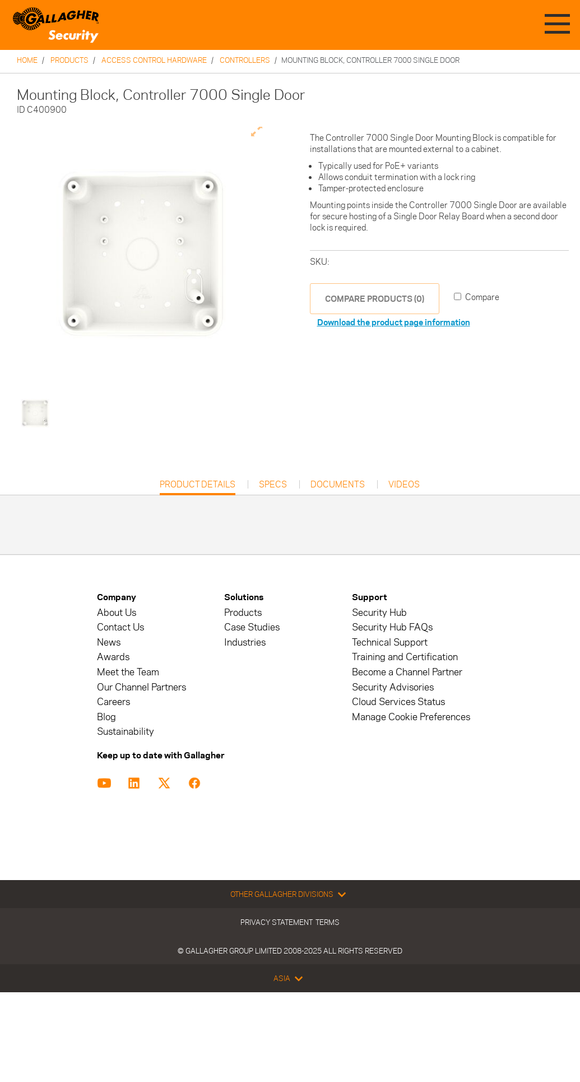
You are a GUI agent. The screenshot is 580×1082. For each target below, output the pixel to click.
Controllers (245, 60)
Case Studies (252, 627)
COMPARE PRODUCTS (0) (374, 299)
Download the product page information (393, 322)
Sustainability (125, 732)
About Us (116, 613)
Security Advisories (393, 687)
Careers (113, 702)
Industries (245, 642)
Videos (404, 484)
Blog (106, 717)
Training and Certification (405, 657)
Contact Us (120, 627)
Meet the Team (128, 672)
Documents (337, 484)
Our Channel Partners (141, 687)
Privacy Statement (276, 922)
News (108, 642)
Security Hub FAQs (392, 627)
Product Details (197, 487)
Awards (113, 657)
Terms (327, 922)
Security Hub (379, 613)
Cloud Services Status (398, 702)
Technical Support (390, 642)
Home (27, 60)
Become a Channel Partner (407, 672)
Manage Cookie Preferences (411, 717)
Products (69, 60)
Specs (273, 484)
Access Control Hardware (154, 60)
